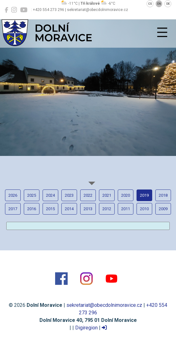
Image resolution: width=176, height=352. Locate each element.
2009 (163, 208)
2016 (31, 208)
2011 (125, 208)
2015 (50, 208)
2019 (144, 195)
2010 (144, 208)
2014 (69, 208)
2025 (31, 195)
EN (159, 3)
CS (150, 3)
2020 (125, 195)
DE (168, 3)
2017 (12, 208)
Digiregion (86, 328)
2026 (12, 195)
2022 (88, 195)
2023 (69, 195)
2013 (88, 208)
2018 (163, 195)
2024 (50, 195)
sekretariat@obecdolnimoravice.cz (104, 305)
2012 (106, 208)
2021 (106, 195)
